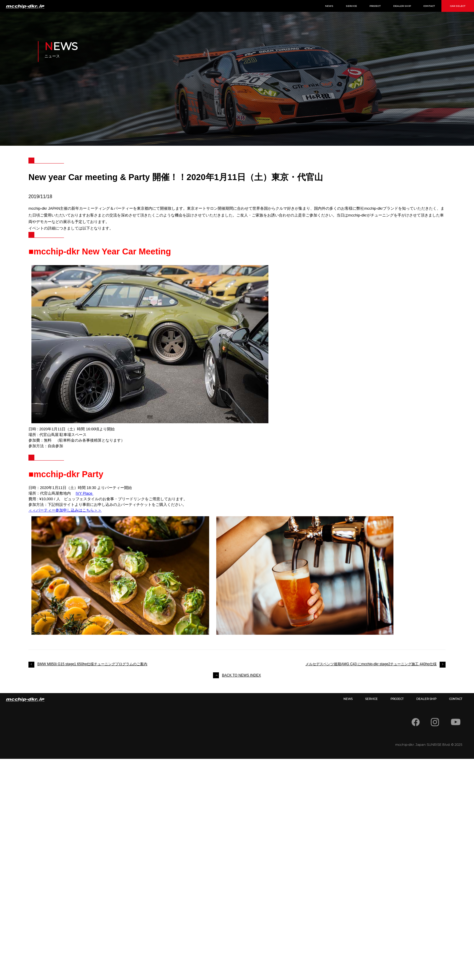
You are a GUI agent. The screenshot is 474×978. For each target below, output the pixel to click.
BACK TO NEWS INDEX (241, 675)
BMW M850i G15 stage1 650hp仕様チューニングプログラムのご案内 (92, 664)
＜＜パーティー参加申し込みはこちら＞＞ (65, 510)
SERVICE (351, 5)
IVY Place (85, 493)
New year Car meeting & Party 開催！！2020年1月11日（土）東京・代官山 (175, 177)
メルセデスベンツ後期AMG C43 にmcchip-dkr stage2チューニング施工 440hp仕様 (371, 664)
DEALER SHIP (402, 5)
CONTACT (429, 5)
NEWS (329, 5)
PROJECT (375, 5)
